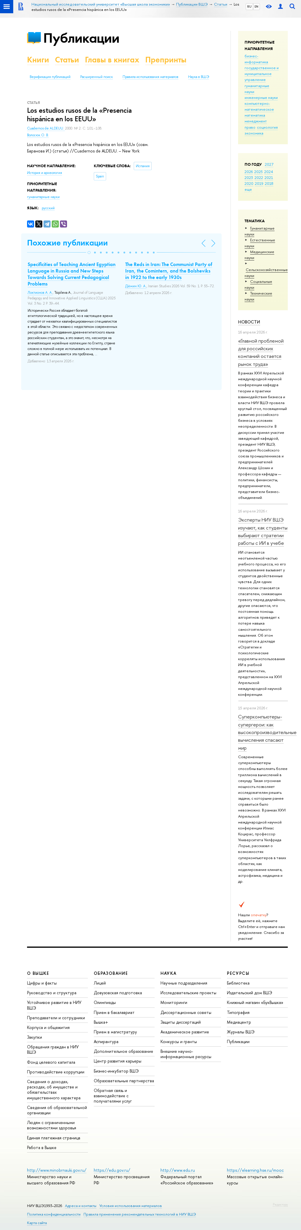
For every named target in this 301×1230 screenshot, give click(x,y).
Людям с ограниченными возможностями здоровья (51, 1125)
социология (267, 127)
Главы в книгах (112, 59)
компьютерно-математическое (259, 106)
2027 (269, 164)
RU (249, 6)
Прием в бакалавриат (114, 1012)
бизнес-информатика (256, 58)
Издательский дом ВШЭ (249, 992)
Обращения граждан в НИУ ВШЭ (53, 1049)
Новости (249, 322)
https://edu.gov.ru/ (112, 1170)
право (250, 127)
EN (256, 6)
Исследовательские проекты (188, 992)
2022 (259, 177)
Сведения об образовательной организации (57, 1110)
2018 (269, 183)
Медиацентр (239, 1022)
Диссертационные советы (185, 1012)
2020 (249, 183)
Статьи (67, 59)
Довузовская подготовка (118, 992)
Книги (38, 59)
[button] (89, 252)
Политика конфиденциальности (54, 1214)
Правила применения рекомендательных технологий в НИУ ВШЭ (139, 1214)
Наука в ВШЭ (198, 76)
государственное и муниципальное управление (262, 73)
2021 (269, 177)
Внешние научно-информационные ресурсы (185, 1053)
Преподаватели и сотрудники (56, 1017)
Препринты (165, 59)
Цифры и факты (42, 983)
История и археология (44, 172)
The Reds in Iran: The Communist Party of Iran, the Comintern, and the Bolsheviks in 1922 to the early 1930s (168, 270)
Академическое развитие (184, 1032)
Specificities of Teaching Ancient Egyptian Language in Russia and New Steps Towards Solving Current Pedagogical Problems (72, 274)
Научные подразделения (183, 983)
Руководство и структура (51, 992)
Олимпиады (105, 1002)
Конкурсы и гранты (178, 1041)
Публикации (81, 38)
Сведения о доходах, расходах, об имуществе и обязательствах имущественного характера (54, 1089)
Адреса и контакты (80, 1205)
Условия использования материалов (130, 1205)
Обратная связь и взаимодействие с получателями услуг (113, 1096)
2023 (249, 177)
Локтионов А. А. (40, 292)
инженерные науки (261, 97)
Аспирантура (106, 1041)
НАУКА (168, 973)
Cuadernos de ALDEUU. (46, 128)
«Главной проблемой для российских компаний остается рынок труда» (261, 352)
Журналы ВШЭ (241, 1032)
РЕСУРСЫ (238, 973)
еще (248, 189)
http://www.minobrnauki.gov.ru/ (56, 1170)
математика (255, 115)
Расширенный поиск (96, 76)
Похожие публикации (67, 243)
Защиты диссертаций (180, 1022)
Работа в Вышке (41, 1147)
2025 (258, 171)
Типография (238, 1012)
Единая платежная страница (53, 1138)
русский (48, 208)
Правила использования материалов (150, 76)
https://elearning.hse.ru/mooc (255, 1170)
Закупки (34, 1037)
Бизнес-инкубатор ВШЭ (116, 1071)
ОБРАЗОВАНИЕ (111, 973)
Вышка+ (101, 1022)
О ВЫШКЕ (38, 973)
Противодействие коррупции (55, 1072)
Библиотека (238, 983)
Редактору (280, 1204)
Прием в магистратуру (115, 1032)
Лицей (100, 983)
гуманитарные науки (43, 197)
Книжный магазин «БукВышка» (255, 1002)
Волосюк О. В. (38, 135)
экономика (254, 133)
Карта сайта (37, 1222)
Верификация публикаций (50, 76)
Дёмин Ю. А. (135, 286)
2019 (259, 183)
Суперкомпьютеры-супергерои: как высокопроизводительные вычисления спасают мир (267, 732)
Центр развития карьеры (117, 1061)
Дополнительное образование (123, 1051)
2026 (249, 171)
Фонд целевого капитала (51, 1062)
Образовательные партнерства (124, 1080)
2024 (268, 171)
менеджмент (256, 121)
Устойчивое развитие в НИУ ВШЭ (54, 1005)
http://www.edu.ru (177, 1170)
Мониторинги (173, 1002)
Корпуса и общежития (48, 1027)
